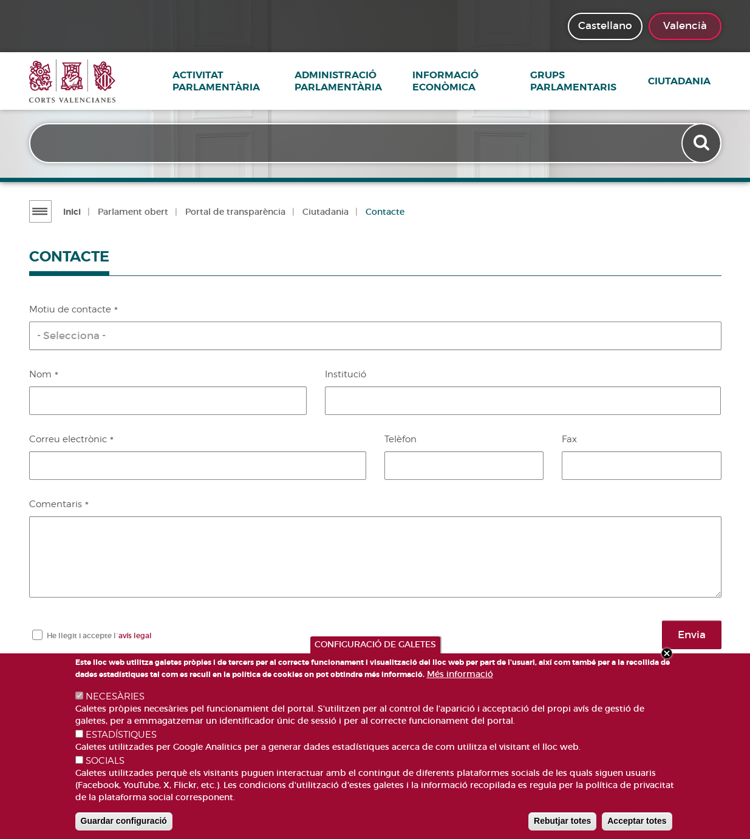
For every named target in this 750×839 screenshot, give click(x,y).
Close (667, 653)
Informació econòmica (456, 81)
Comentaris (55, 504)
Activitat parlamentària (224, 81)
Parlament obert (131, 211)
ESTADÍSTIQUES (121, 734)
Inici (70, 211)
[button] (375, 336)
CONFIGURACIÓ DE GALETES (375, 644)
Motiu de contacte (70, 309)
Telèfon (400, 439)
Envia (692, 634)
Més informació (460, 674)
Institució (345, 374)
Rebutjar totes (562, 821)
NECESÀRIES (115, 696)
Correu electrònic (68, 439)
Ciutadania (690, 81)
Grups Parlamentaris (584, 81)
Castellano (605, 25)
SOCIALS (105, 760)
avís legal (135, 635)
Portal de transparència (233, 211)
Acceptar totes (636, 821)
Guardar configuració (124, 821)
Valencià (685, 25)
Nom (40, 374)
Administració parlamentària (349, 81)
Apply (701, 144)
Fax (569, 439)
